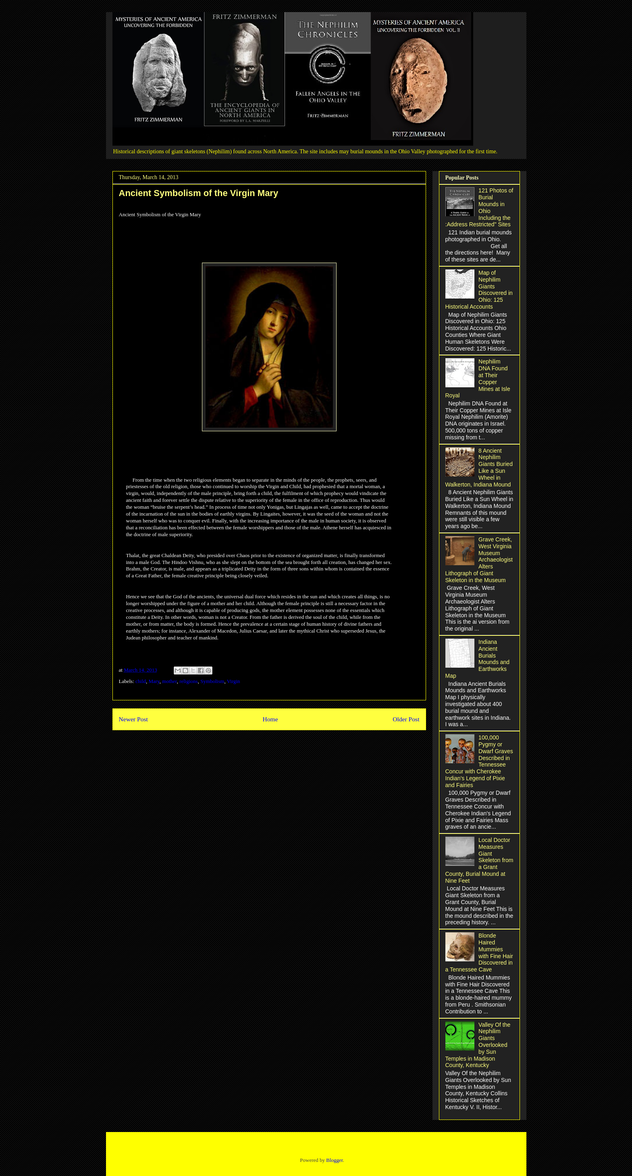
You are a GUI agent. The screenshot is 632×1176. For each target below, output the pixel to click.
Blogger (334, 1160)
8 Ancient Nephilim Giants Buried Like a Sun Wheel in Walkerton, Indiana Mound (479, 467)
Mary (154, 681)
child (140, 681)
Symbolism (212, 681)
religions (188, 681)
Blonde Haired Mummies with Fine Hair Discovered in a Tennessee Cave (479, 952)
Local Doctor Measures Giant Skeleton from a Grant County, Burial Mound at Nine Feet (479, 860)
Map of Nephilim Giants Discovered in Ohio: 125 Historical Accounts (479, 289)
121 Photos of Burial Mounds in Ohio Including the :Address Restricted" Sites (479, 207)
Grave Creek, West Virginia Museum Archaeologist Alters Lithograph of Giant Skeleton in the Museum (479, 559)
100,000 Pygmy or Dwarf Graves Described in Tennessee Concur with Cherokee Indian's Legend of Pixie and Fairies (479, 761)
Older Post (406, 719)
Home (270, 719)
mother (169, 681)
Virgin (233, 681)
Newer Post (133, 719)
